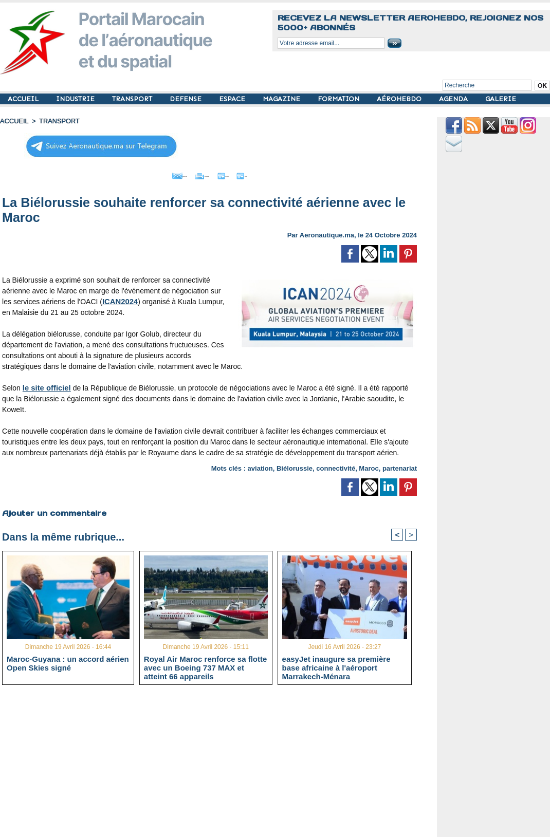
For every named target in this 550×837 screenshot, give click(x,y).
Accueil (13, 120)
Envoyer (151, 174)
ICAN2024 (119, 299)
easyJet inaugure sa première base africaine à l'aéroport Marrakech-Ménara (336, 666)
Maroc (368, 466)
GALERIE (500, 99)
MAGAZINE (282, 99)
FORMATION (339, 99)
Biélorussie (295, 466)
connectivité (335, 466)
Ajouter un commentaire (52, 510)
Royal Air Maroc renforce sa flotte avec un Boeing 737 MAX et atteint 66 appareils (205, 666)
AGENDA (454, 99)
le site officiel (45, 385)
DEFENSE (187, 99)
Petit (276, 174)
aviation (260, 466)
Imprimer (198, 174)
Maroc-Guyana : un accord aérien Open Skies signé (68, 662)
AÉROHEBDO (400, 99)
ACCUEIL (24, 99)
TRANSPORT (133, 99)
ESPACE (233, 99)
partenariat (399, 466)
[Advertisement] (217, 764)
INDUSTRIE (76, 99)
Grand (240, 174)
